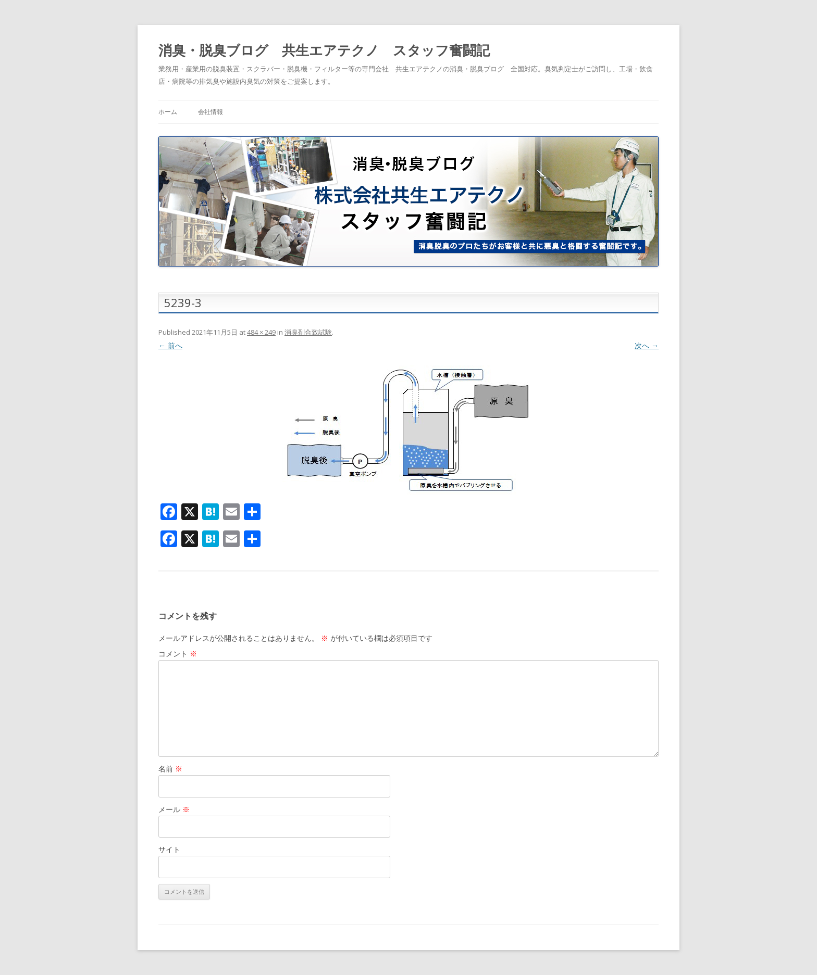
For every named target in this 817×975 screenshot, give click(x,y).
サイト (169, 849)
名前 (170, 769)
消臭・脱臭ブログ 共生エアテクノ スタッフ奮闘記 (324, 50)
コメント (177, 654)
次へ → (647, 345)
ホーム (167, 111)
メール (174, 809)
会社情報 (210, 111)
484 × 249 (261, 332)
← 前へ (170, 345)
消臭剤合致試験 (308, 332)
